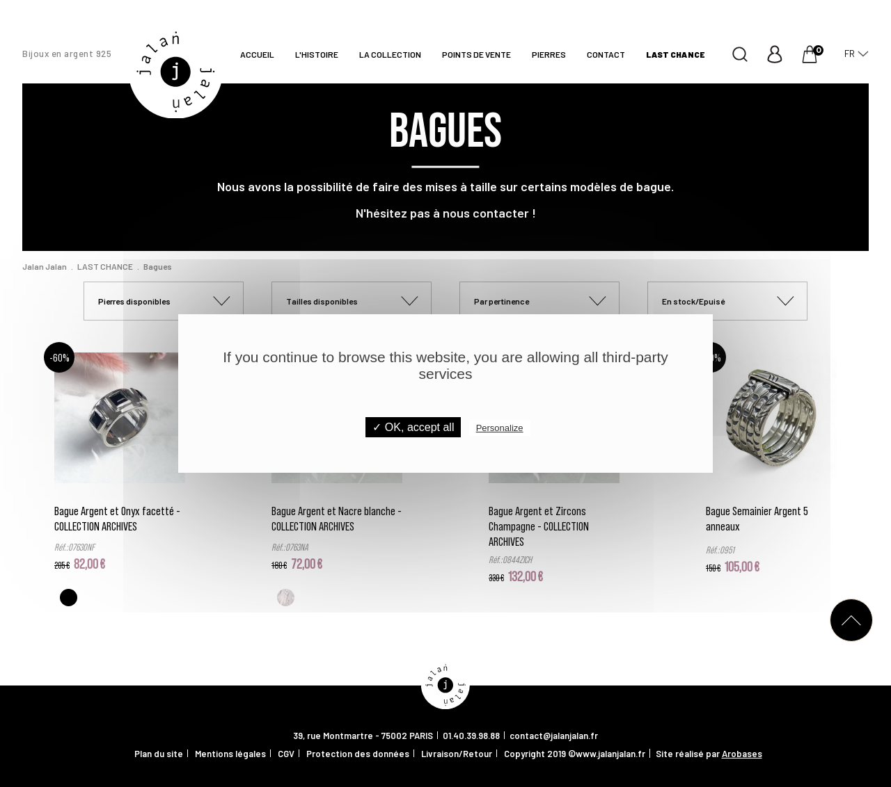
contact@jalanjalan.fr (554, 735)
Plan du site (158, 753)
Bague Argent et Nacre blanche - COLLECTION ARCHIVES (336, 518)
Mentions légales (230, 753)
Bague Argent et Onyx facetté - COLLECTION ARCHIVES (117, 518)
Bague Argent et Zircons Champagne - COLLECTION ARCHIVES (539, 526)
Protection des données (357, 753)
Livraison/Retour (456, 753)
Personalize (499, 428)
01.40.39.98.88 (471, 735)
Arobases (742, 753)
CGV (286, 753)
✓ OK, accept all (413, 427)
